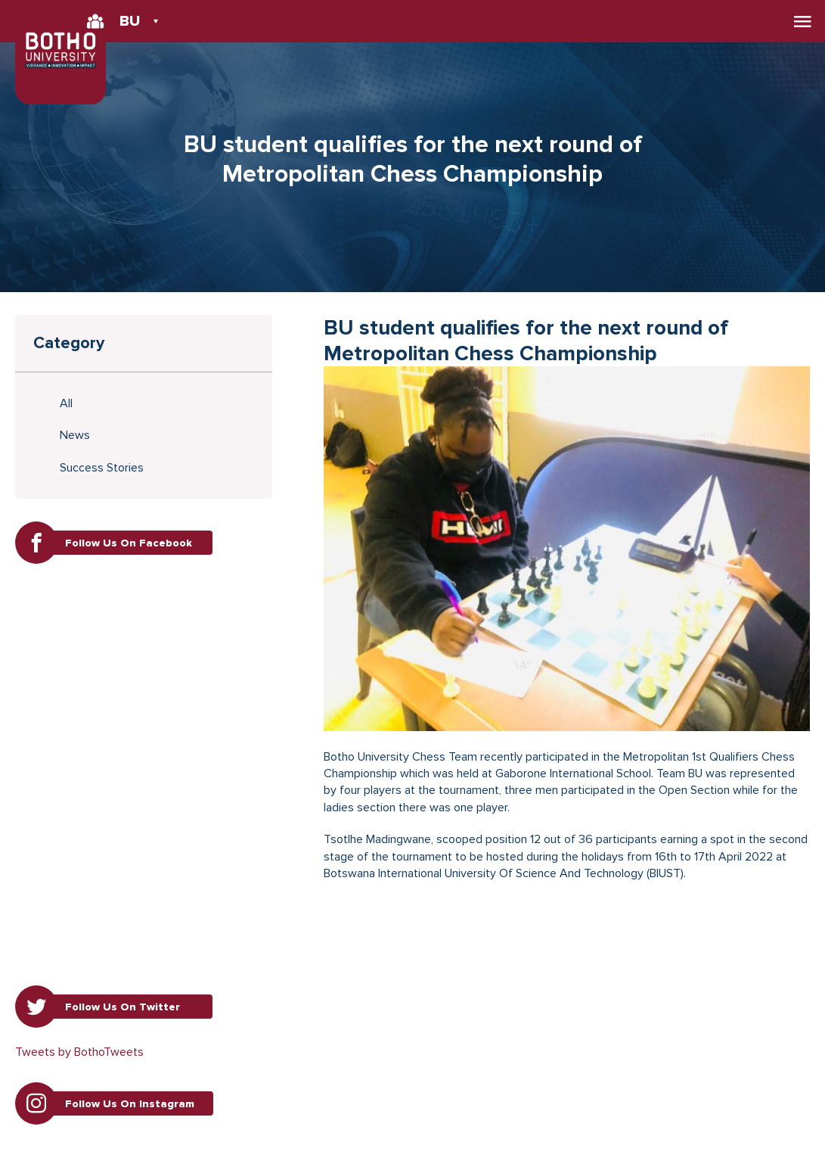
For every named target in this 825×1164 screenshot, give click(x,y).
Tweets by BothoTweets (79, 1052)
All (66, 403)
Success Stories (102, 467)
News (75, 435)
